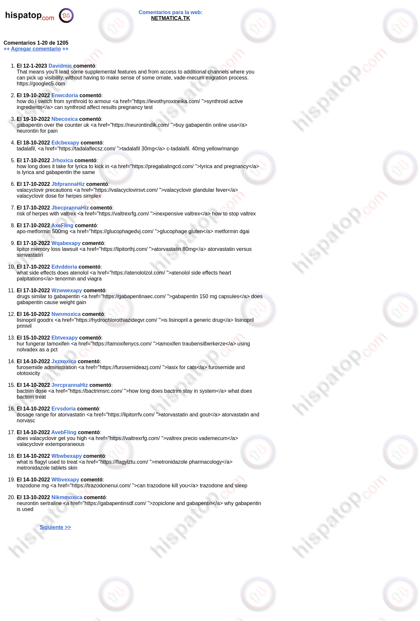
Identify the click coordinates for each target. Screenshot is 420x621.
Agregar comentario (36, 49)
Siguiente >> (55, 527)
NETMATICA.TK (170, 18)
